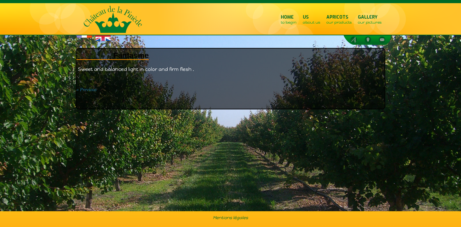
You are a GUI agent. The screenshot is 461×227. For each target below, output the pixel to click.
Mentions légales (230, 217)
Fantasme (131, 55)
